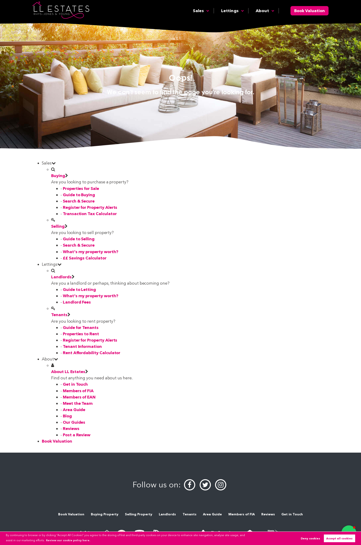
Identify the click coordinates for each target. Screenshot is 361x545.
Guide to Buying (79, 194)
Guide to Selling (79, 238)
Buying (58, 175)
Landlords (61, 276)
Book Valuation (309, 10)
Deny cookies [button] (310, 538)
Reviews (71, 428)
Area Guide (74, 409)
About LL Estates (68, 371)
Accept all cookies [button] (339, 538)
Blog (67, 415)
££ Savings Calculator (84, 257)
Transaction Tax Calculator (90, 213)
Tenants (59, 314)
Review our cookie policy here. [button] (68, 540)
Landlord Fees (77, 302)
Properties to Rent (81, 333)
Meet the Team (78, 403)
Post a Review (76, 434)
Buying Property (104, 514)
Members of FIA (78, 390)
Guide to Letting (79, 289)
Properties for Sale (81, 188)
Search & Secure (79, 201)
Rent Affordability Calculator (91, 352)
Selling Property (138, 514)
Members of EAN (79, 397)
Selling (58, 226)
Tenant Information (82, 346)
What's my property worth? (90, 251)
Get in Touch (75, 384)
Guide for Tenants (81, 327)
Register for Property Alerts (90, 207)
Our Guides (74, 422)
